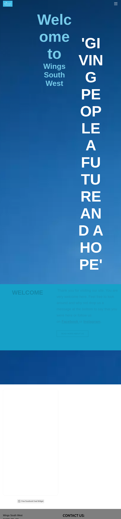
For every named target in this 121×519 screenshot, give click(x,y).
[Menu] (116, 3)
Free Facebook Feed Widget (31, 501)
